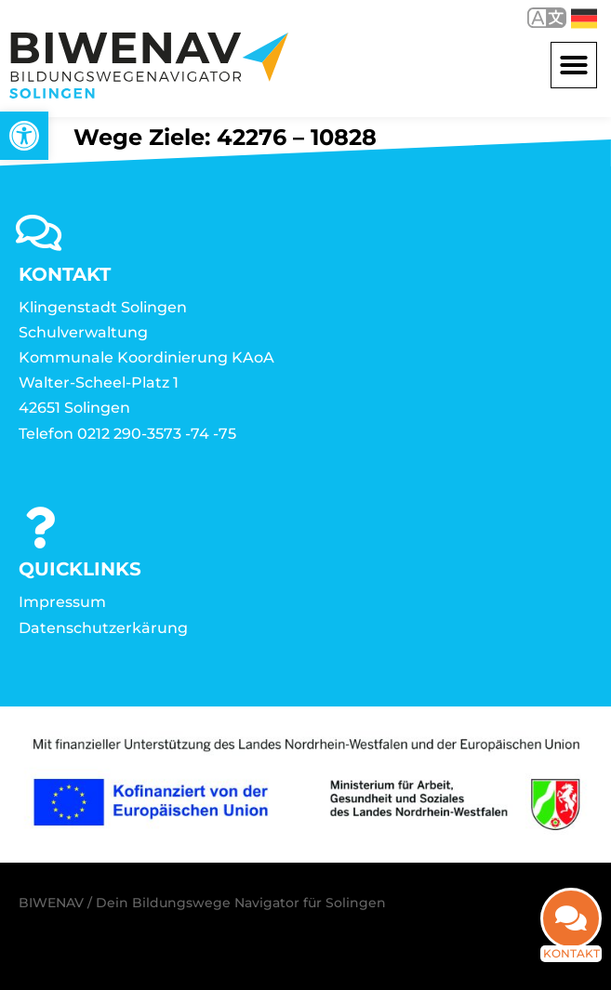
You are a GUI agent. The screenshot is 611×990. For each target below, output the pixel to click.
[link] (24, 136)
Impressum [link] (62, 602)
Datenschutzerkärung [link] (103, 628)
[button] (574, 65)
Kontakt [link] (571, 953)
